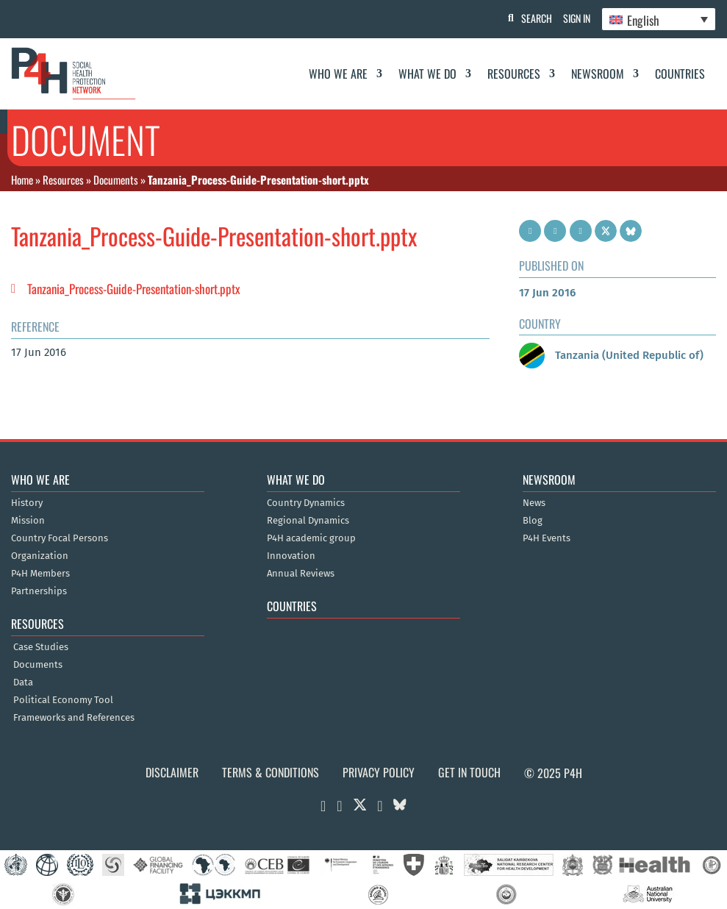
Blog (532, 521)
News (534, 503)
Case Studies (40, 647)
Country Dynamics (306, 503)
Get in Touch (469, 772)
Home (22, 179)
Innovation (291, 556)
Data (23, 682)
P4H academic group (311, 538)
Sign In (573, 18)
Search (529, 18)
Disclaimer (172, 772)
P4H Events (546, 538)
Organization (39, 556)
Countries (680, 73)
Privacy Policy (379, 772)
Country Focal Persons (59, 538)
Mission (28, 521)
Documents (115, 179)
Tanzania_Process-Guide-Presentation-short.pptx (133, 288)
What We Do (427, 73)
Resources (513, 73)
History (27, 503)
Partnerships (39, 591)
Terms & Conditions (270, 772)
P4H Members (40, 573)
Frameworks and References (74, 718)
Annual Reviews (300, 573)
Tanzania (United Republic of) (611, 355)
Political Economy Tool (63, 700)
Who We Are (338, 73)
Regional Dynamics (308, 521)
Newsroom (597, 73)
